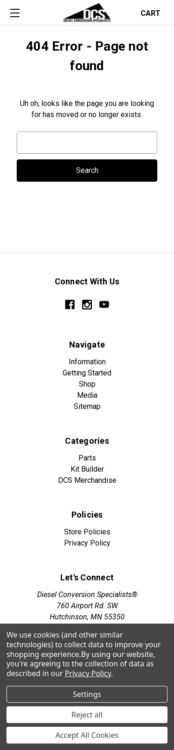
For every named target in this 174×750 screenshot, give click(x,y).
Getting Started (87, 372)
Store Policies (87, 531)
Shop (87, 384)
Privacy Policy (87, 543)
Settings (87, 694)
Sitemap (87, 406)
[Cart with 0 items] (153, 12)
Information (87, 361)
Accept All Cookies (87, 735)
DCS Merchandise (87, 480)
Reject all (87, 715)
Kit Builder (87, 469)
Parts (87, 458)
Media (87, 395)
